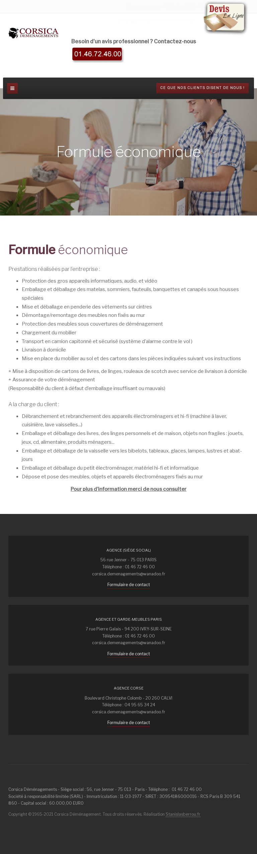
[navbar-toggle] (12, 88)
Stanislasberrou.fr (183, 814)
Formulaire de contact (128, 584)
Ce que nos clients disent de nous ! (202, 88)
